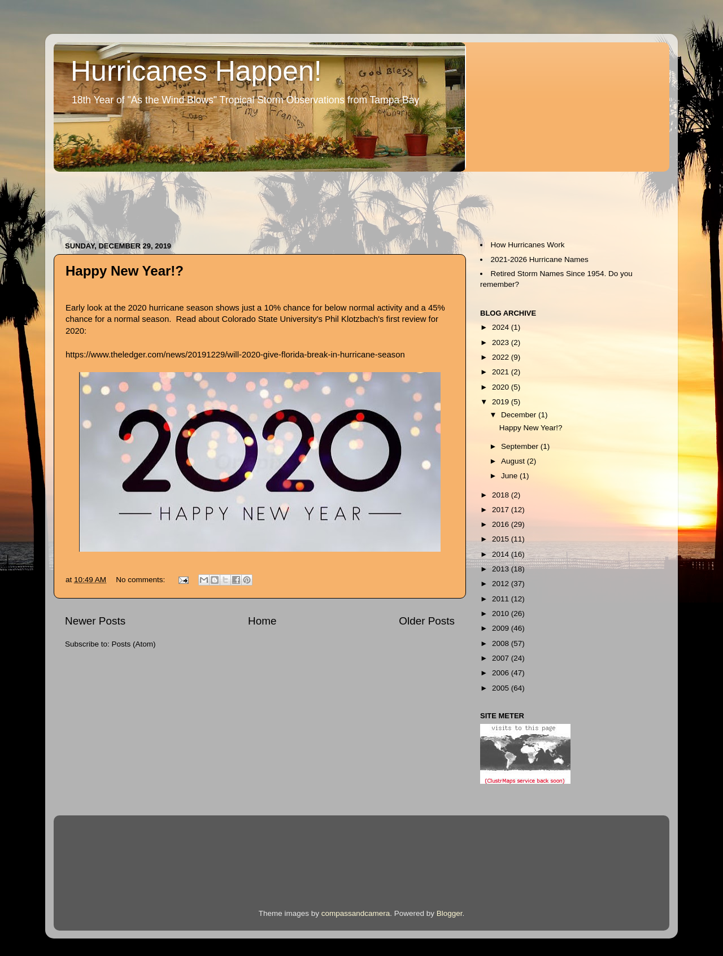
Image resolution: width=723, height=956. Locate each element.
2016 (501, 524)
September (521, 446)
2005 (501, 688)
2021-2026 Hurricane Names (540, 259)
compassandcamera (355, 913)
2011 (501, 599)
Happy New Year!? (125, 270)
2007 (501, 658)
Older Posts (427, 621)
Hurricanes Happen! (196, 71)
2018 (501, 495)
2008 (501, 643)
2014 (501, 554)
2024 (501, 327)
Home (262, 621)
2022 (501, 357)
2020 (501, 387)
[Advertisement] (259, 201)
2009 (501, 628)
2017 (501, 509)
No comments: (141, 579)
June (510, 476)
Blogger (450, 913)
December (519, 415)
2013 (501, 569)
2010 (501, 613)
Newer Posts (95, 621)
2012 (501, 583)
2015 (501, 539)
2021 (501, 372)
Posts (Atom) (134, 644)
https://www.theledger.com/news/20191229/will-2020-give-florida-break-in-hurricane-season (235, 354)
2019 (501, 402)
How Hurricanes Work (528, 245)
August (514, 461)
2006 (501, 673)
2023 (501, 342)
